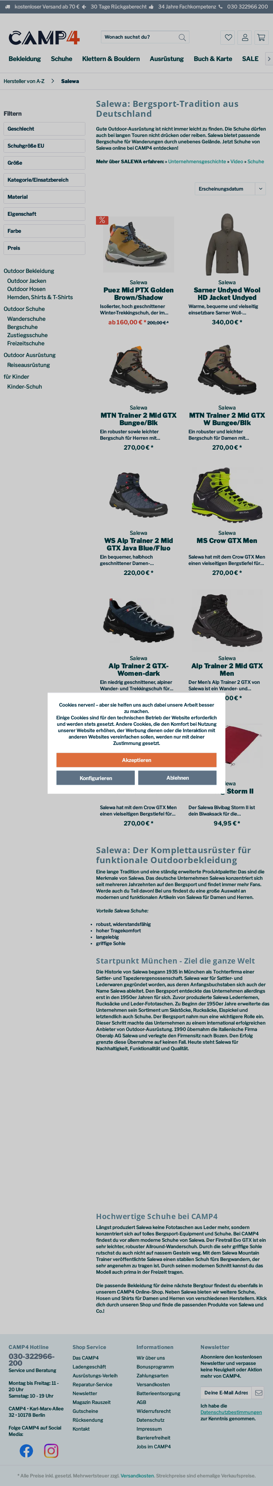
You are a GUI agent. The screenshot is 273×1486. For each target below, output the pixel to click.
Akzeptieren (136, 760)
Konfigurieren (96, 778)
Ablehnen (177, 778)
